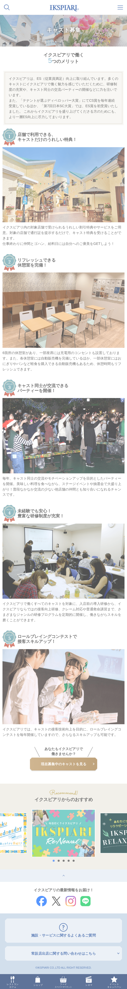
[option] (63, 833)
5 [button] (73, 860)
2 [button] (58, 860)
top (2, 871)
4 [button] (68, 860)
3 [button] (63, 860)
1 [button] (53, 860)
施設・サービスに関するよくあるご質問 (63, 935)
